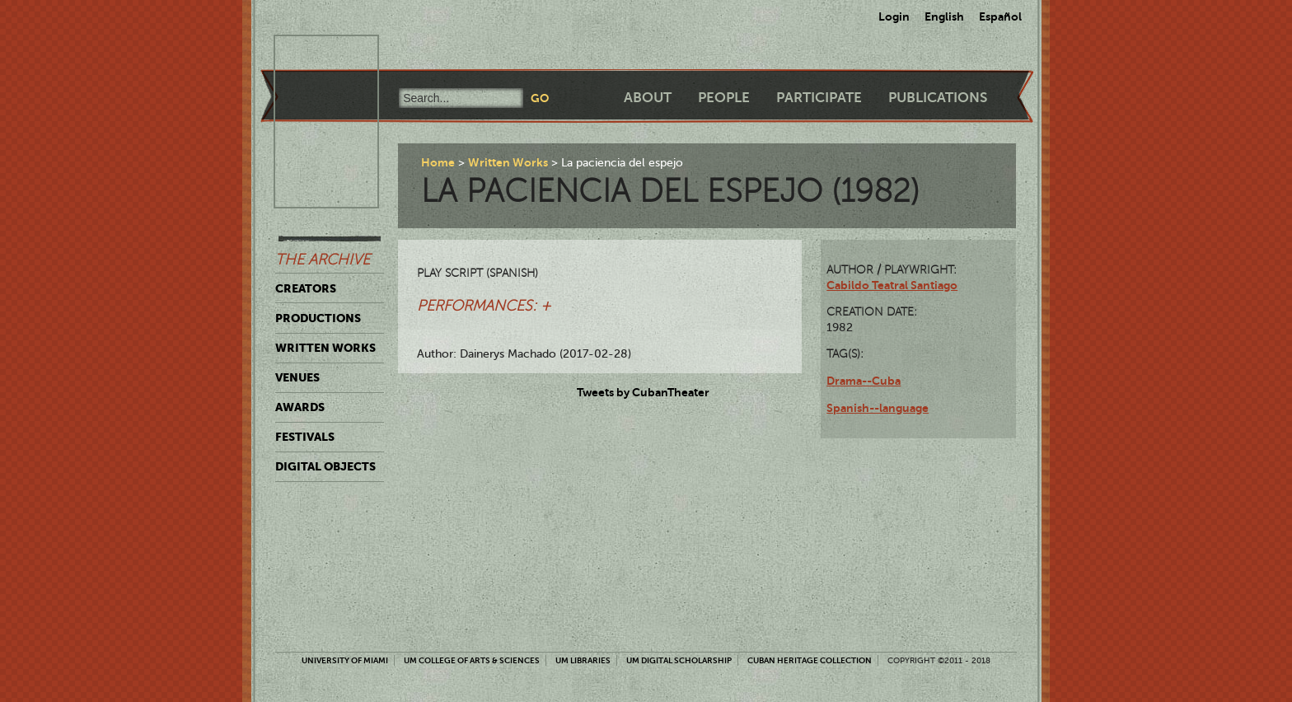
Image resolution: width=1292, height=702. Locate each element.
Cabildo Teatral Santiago (891, 285)
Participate (819, 97)
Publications (937, 97)
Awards (300, 407)
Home (438, 162)
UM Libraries (583, 660)
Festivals (305, 436)
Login (894, 16)
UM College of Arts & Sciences (472, 660)
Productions (318, 318)
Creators (305, 288)
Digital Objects (325, 466)
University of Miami (345, 660)
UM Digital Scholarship (679, 660)
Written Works (325, 347)
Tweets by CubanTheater (643, 392)
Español (1000, 16)
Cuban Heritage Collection (809, 660)
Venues (297, 377)
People (724, 97)
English (944, 16)
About (648, 97)
